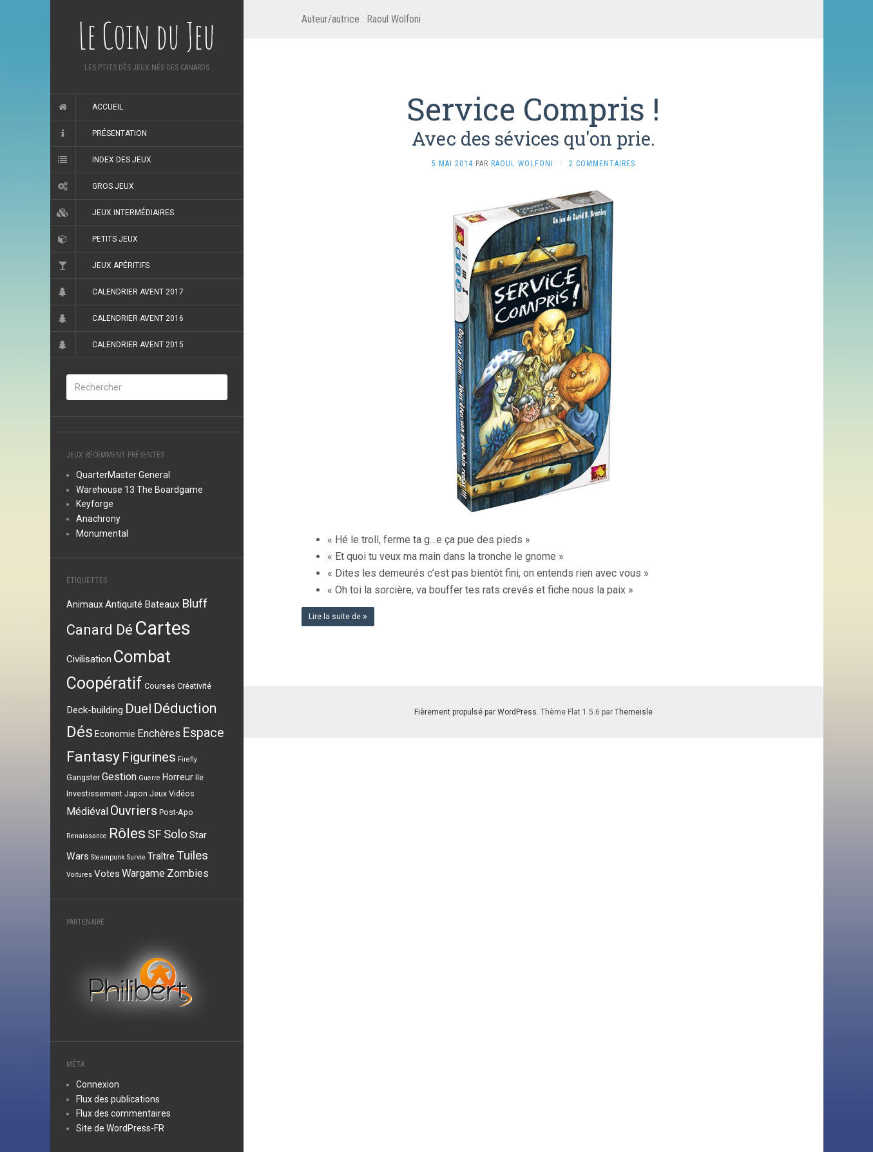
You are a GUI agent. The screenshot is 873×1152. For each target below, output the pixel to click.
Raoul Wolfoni (522, 163)
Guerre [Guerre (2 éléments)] (149, 778)
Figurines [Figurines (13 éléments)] (149, 757)
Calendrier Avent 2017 (138, 291)
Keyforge (94, 504)
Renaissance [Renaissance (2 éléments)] (86, 836)
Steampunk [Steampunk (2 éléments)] (108, 857)
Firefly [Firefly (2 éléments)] (187, 759)
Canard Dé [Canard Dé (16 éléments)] (99, 629)
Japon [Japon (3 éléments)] (136, 793)
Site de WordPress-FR (120, 1128)
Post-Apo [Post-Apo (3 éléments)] (176, 812)
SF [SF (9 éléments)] (155, 834)
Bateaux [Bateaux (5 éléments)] (162, 604)
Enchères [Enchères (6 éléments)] (158, 733)
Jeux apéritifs (120, 265)
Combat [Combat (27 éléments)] (142, 656)
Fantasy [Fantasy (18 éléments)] (93, 756)
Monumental (102, 533)
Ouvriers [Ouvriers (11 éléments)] (133, 810)
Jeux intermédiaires (133, 212)
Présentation (119, 133)
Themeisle (634, 711)
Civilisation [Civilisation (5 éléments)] (88, 659)
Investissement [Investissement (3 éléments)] (94, 793)
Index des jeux (121, 159)
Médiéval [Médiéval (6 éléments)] (87, 811)
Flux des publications (118, 1099)
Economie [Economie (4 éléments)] (115, 734)
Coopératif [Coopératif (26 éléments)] (104, 683)
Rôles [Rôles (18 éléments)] (127, 833)
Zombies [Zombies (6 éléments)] (188, 873)
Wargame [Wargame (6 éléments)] (143, 873)
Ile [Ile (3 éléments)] (199, 777)
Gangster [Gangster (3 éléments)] (83, 777)
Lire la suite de (338, 616)
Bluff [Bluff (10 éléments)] (194, 603)
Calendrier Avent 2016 (138, 318)
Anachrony (98, 519)
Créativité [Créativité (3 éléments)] (194, 686)
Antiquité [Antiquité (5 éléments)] (123, 604)
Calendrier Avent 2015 (138, 344)
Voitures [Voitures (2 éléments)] (79, 874)
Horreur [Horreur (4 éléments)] (177, 777)
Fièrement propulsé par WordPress (475, 711)
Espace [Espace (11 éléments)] (203, 732)
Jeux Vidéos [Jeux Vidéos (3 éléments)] (172, 793)
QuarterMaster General (123, 475)
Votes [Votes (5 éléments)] (107, 873)
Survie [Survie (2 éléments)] (136, 857)
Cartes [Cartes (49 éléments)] (163, 628)
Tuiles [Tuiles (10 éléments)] (192, 855)
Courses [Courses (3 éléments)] (159, 686)
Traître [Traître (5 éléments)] (161, 856)
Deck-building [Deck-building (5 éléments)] (94, 710)
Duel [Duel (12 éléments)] (138, 708)
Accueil (107, 106)
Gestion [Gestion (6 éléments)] (119, 777)
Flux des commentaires (123, 1113)
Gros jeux (113, 186)
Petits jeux (115, 239)
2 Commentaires (602, 163)
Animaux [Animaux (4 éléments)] (84, 604)
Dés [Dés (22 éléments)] (79, 732)
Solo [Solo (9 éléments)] (175, 834)
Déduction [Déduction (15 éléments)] (184, 708)
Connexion (97, 1084)
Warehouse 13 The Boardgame (139, 490)
